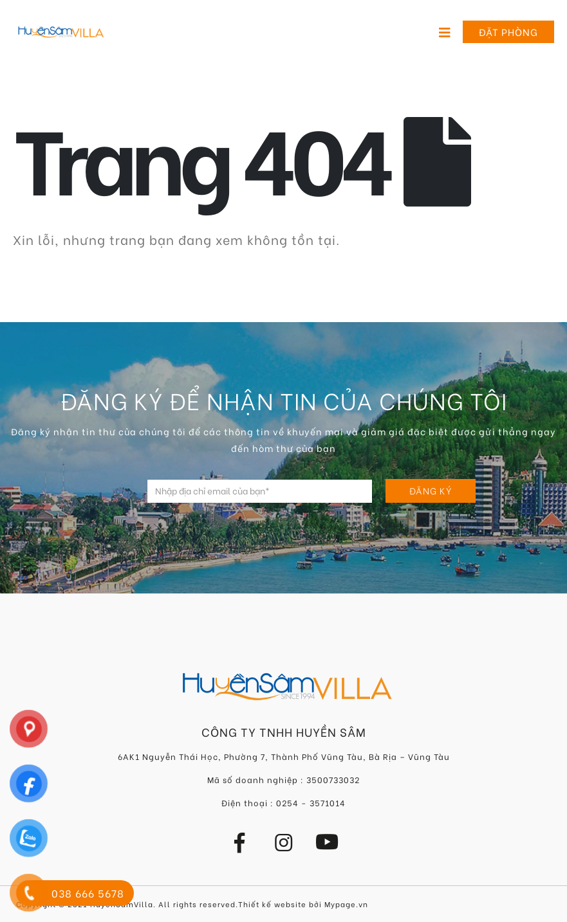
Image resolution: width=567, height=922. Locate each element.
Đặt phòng (508, 31)
